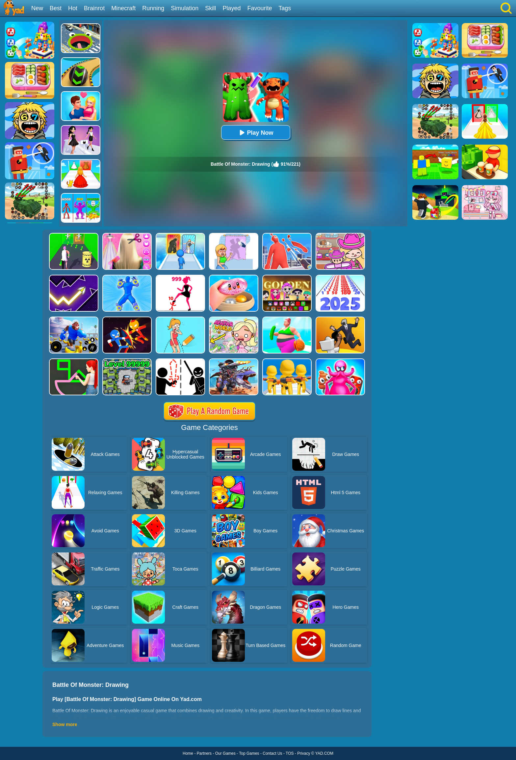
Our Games (225, 753)
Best (56, 8)
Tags (284, 8)
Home (188, 753)
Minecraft (123, 8)
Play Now (255, 132)
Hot (72, 8)
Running (153, 8)
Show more (64, 724)
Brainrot (94, 8)
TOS (290, 753)
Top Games (249, 753)
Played (231, 8)
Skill (210, 8)
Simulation (184, 8)
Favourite (259, 8)
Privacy (303, 753)
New (37, 8)
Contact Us (272, 753)
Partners (204, 753)
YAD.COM (324, 753)
